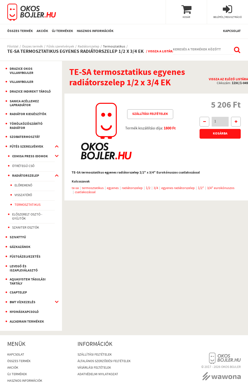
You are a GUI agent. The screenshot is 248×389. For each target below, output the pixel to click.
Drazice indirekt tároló (30, 92)
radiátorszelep (132, 188)
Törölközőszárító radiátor (26, 126)
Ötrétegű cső (23, 166)
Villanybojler (21, 82)
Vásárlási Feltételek (94, 368)
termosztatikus (93, 188)
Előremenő (23, 185)
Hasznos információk (95, 31)
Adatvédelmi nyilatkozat (98, 375)
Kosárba (220, 133)
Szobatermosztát (25, 137)
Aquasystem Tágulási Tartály (28, 281)
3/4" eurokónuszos (220, 188)
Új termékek (62, 31)
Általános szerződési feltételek (104, 361)
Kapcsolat (232, 31)
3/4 (156, 188)
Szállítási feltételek (150, 114)
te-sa (75, 188)
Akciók (42, 31)
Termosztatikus (114, 47)
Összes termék (20, 31)
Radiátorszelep (88, 47)
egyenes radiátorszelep (178, 188)
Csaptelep (18, 292)
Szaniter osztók (25, 227)
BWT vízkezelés (22, 302)
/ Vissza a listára (160, 51)
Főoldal (12, 47)
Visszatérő (23, 195)
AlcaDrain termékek (27, 322)
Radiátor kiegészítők (28, 114)
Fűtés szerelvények (60, 47)
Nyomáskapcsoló (24, 312)
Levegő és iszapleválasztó (24, 268)
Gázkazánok (20, 247)
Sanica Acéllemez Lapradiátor (24, 103)
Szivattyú (18, 237)
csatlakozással (85, 192)
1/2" (201, 188)
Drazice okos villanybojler (21, 71)
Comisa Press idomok (30, 156)
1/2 (148, 188)
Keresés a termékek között (197, 49)
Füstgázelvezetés (25, 257)
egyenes (113, 188)
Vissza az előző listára (228, 80)
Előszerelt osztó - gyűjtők (27, 217)
